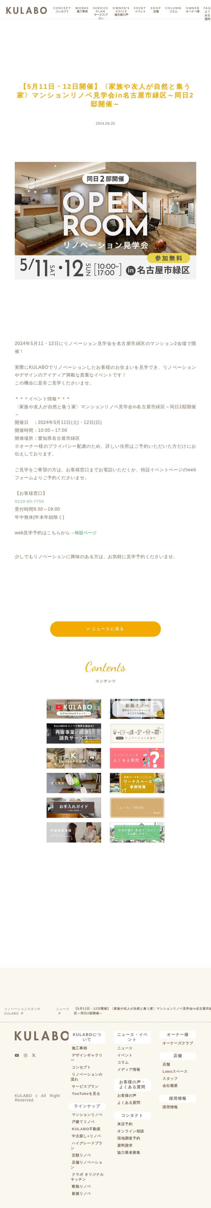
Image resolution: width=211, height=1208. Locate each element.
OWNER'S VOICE (121, 11)
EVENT (140, 9)
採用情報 (169, 1108)
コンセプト (81, 1068)
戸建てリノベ (83, 1123)
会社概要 (169, 1086)
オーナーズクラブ (177, 1044)
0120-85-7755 (30, 501)
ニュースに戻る (108, 629)
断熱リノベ (81, 1187)
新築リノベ (81, 1194)
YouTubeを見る (86, 1094)
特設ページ (86, 532)
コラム (122, 1063)
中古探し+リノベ (86, 1137)
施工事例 (79, 1049)
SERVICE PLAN (101, 13)
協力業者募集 (128, 1153)
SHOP (156, 9)
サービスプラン (85, 1087)
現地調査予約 (128, 1139)
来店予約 (124, 1125)
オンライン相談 (130, 1132)
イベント (124, 1056)
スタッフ (169, 1079)
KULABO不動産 (86, 1130)
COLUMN (173, 9)
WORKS (82, 9)
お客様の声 (126, 1096)
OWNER (192, 9)
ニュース (64, 1009)
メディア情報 (128, 1070)
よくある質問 (128, 1103)
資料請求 (124, 1146)
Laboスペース (174, 1072)
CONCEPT (62, 9)
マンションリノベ (87, 1115)
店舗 (165, 1065)
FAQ (207, 13)
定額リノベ (81, 1156)
